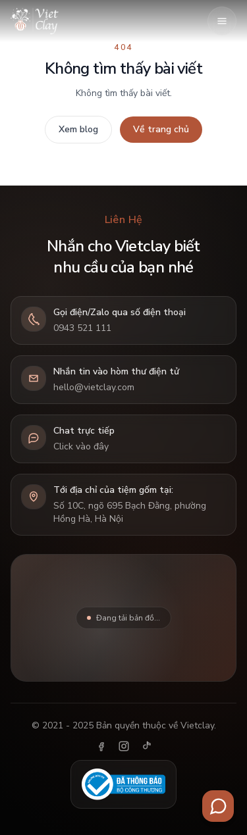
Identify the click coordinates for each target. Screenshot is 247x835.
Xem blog (78, 129)
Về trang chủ (161, 129)
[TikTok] (146, 746)
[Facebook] (101, 746)
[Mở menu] (221, 21)
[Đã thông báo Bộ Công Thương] (123, 784)
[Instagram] (124, 746)
